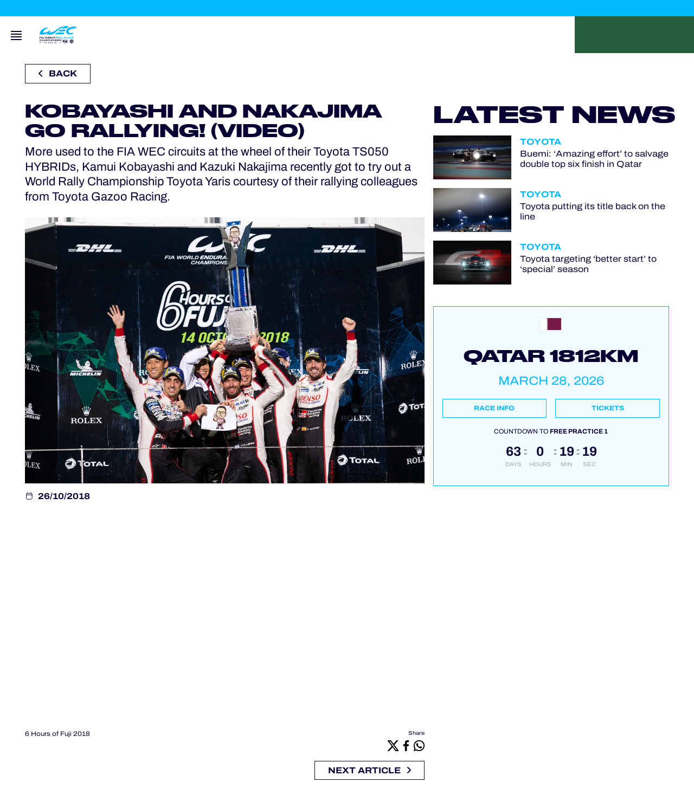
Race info (494, 408)
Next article (369, 770)
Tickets (608, 408)
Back (57, 73)
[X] (393, 745)
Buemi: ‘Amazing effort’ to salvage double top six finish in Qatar (594, 159)
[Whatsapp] (419, 745)
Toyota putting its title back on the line (592, 211)
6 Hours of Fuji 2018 (57, 734)
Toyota (540, 141)
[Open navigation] (16, 34)
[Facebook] (406, 745)
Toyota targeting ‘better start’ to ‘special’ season (588, 264)
